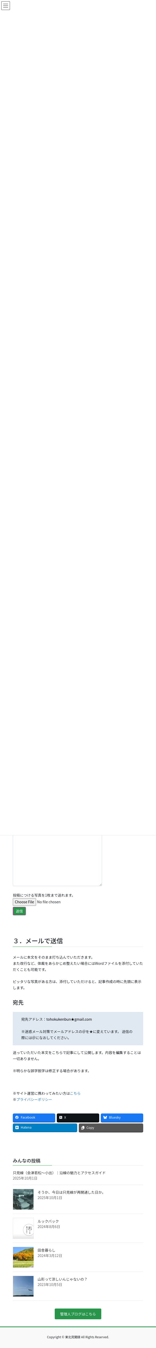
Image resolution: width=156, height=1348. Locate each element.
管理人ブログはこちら (78, 1313)
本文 (57, 854)
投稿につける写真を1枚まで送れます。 (47, 904)
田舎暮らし (46, 1250)
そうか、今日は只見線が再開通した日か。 (71, 1192)
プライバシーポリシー (34, 1099)
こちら (75, 1093)
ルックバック (48, 1221)
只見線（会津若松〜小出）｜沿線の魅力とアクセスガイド (59, 1172)
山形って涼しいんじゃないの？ (62, 1279)
